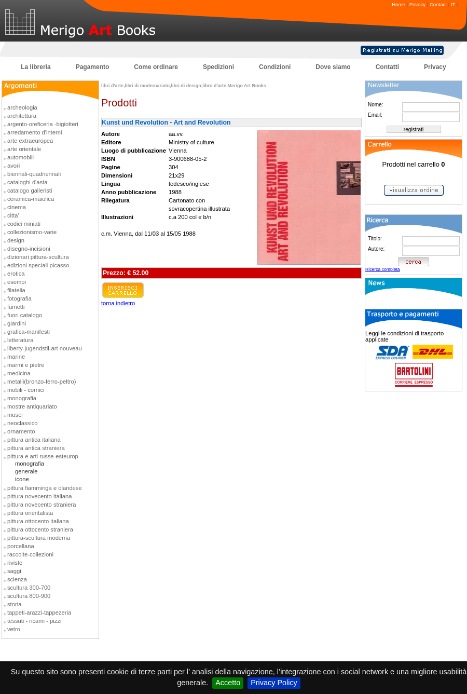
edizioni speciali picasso (38, 265)
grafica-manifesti (28, 332)
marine (16, 356)
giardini (16, 323)
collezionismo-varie (32, 232)
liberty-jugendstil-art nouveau (44, 348)
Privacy (417, 4)
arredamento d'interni (34, 132)
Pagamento (92, 67)
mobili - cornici (26, 390)
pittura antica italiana (34, 440)
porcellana (20, 546)
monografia (21, 398)
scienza (17, 579)
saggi (14, 571)
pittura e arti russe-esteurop (42, 456)
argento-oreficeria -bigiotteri (42, 124)
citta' (13, 215)
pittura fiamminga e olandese (44, 488)
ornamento (21, 431)
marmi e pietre (26, 365)
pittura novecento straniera (41, 504)
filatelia (16, 290)
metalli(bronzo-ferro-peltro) (41, 381)
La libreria (35, 67)
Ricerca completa (382, 269)
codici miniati (23, 224)
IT (453, 4)
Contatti (387, 67)
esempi (16, 282)
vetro (13, 629)
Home (398, 4)
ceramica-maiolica (30, 199)
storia (14, 604)
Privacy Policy (274, 682)
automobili (20, 157)
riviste (14, 563)
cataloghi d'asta (27, 182)
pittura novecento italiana (39, 496)
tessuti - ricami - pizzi (34, 621)
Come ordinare (156, 67)
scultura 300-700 (28, 587)
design (15, 240)
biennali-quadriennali (34, 174)
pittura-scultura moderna (38, 538)
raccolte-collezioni (30, 554)
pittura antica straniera (36, 448)
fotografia (19, 298)
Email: (375, 115)
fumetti (16, 307)
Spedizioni (218, 67)
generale (26, 471)
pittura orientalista (30, 513)
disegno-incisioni (28, 249)
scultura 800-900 (28, 596)
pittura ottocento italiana (38, 521)
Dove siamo (332, 67)
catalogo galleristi (29, 190)
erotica (16, 273)
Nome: (375, 104)
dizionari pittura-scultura (38, 257)
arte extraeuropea (30, 141)
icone (22, 479)
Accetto (227, 682)
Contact (438, 4)
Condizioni (275, 67)
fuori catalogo (24, 315)
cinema (16, 207)
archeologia (22, 107)
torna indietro (118, 303)
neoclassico (22, 423)
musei (15, 415)
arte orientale (24, 149)
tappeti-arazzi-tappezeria (39, 612)
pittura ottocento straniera (40, 529)
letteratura (20, 340)
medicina (19, 373)
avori (13, 165)
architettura (21, 116)
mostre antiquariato (32, 406)
